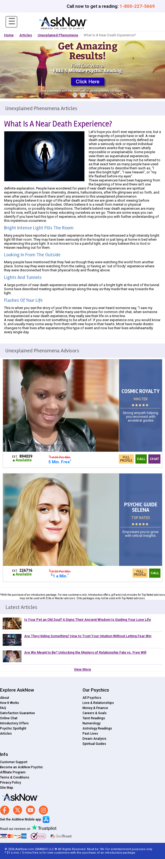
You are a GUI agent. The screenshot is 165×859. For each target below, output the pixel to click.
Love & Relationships (98, 703)
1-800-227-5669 (137, 6)
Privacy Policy (10, 782)
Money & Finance (95, 708)
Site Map (6, 788)
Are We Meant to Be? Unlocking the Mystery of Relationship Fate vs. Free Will (85, 652)
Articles (25, 35)
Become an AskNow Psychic (21, 767)
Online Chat (8, 718)
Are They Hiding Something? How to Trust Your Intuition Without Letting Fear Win (87, 636)
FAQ (3, 708)
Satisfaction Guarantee (17, 713)
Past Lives (90, 733)
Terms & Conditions (14, 777)
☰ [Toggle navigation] (12, 21)
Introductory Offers (14, 723)
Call (141, 459)
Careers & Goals (94, 713)
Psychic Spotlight (13, 728)
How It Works (9, 703)
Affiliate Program (13, 772)
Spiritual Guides (94, 744)
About (4, 698)
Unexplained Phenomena (58, 35)
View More (82, 669)
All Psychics (91, 698)
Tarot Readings (93, 718)
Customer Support (13, 762)
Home (9, 35)
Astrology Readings (97, 728)
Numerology (91, 723)
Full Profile (126, 458)
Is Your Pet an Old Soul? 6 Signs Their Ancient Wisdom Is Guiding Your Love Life (87, 620)
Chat (154, 459)
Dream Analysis (94, 739)
